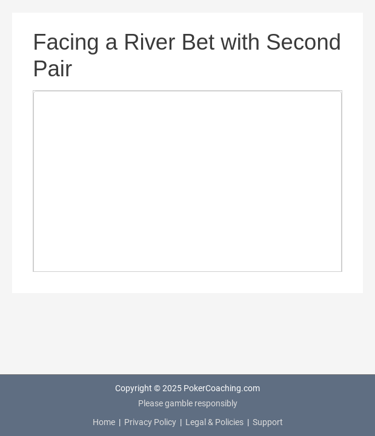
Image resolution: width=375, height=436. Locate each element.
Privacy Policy (150, 422)
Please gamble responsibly (187, 403)
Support (268, 422)
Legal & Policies (214, 422)
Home (104, 422)
